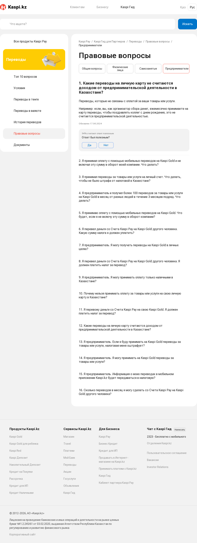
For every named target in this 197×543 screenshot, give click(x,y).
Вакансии (153, 460)
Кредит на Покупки (21, 471)
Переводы (135, 41)
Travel (67, 443)
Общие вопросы (92, 68)
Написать (180, 429)
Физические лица (120, 69)
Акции (67, 471)
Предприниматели (176, 68)
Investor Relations (157, 467)
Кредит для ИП (18, 485)
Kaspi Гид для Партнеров (109, 41)
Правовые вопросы (158, 41)
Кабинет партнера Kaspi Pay (116, 482)
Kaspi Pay (84, 41)
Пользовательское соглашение (167, 452)
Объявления (71, 485)
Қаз (183, 7)
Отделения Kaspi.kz (159, 443)
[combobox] (91, 24)
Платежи (68, 450)
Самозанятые (148, 68)
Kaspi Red (15, 450)
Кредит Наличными (21, 492)
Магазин (68, 436)
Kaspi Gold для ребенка (23, 443)
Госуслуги (69, 478)
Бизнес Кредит (108, 443)
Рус (192, 7)
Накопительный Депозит (25, 464)
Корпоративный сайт (22, 534)
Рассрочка (16, 478)
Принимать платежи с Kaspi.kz (118, 468)
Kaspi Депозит (18, 457)
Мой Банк (69, 457)
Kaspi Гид (69, 492)
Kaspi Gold (15, 436)
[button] (134, 116)
